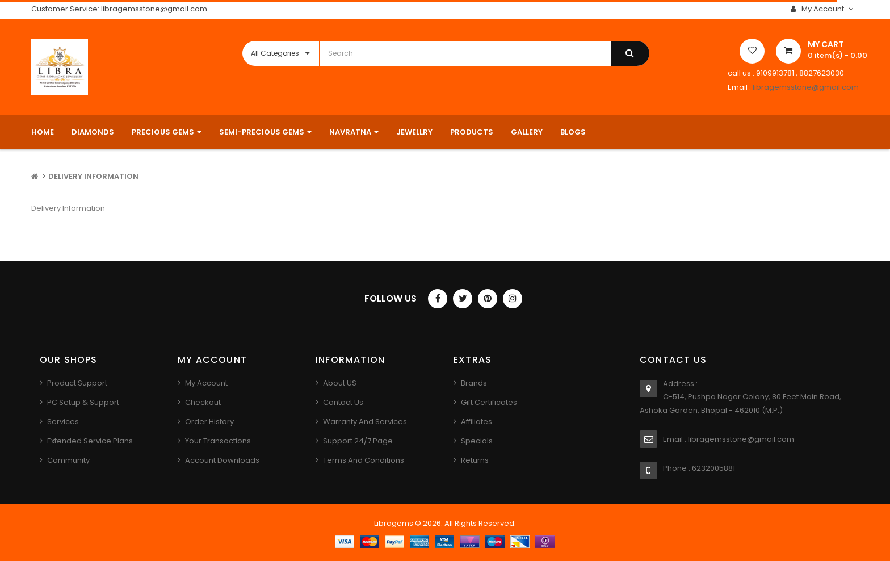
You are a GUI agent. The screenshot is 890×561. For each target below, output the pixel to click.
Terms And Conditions (363, 460)
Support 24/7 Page (358, 441)
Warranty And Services (365, 421)
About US (339, 383)
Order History (209, 421)
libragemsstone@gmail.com (806, 87)
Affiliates (476, 421)
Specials (477, 441)
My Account (206, 383)
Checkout (203, 402)
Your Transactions (218, 441)
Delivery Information (93, 176)
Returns (475, 460)
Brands (474, 383)
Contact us (343, 402)
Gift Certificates (489, 402)
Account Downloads (222, 460)
